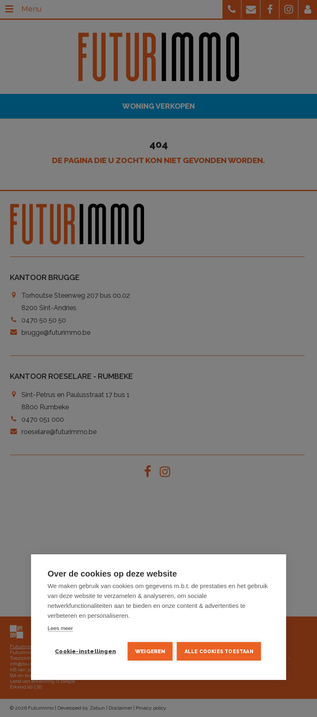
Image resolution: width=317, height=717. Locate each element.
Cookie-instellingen (85, 651)
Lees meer (60, 628)
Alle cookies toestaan (219, 651)
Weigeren (150, 651)
